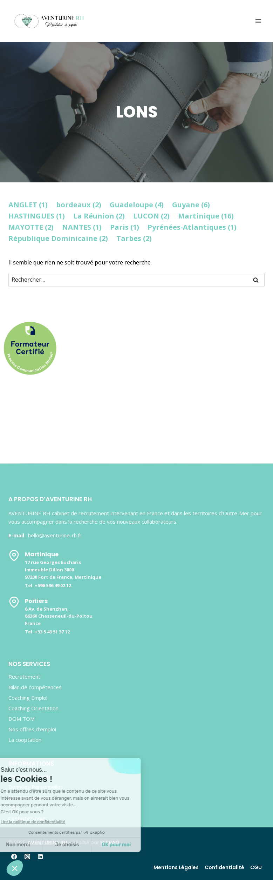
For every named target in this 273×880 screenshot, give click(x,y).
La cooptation (24, 739)
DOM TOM (21, 718)
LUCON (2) (151, 216)
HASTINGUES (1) (36, 216)
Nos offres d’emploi (32, 729)
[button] (14, 868)
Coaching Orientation (33, 708)
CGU (256, 867)
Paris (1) (124, 227)
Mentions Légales (176, 867)
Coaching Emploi (27, 697)
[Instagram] (27, 856)
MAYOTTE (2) (31, 227)
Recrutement (24, 676)
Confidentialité (224, 867)
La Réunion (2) (99, 216)
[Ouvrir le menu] (258, 20)
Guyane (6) (191, 204)
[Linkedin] (40, 856)
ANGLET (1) (28, 204)
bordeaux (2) (78, 204)
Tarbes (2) (134, 238)
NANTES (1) (82, 227)
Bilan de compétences (35, 687)
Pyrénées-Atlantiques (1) (192, 227)
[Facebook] (14, 856)
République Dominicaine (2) (58, 238)
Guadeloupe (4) (137, 204)
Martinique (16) (206, 216)
